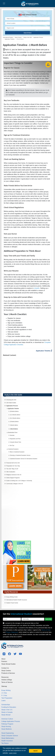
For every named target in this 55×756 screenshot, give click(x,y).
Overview (12, 435)
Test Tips (12, 445)
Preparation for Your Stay (13, 466)
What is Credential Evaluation (17, 452)
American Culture (7, 719)
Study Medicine (6, 729)
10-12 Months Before (15, 418)
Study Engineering (7, 733)
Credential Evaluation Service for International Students (23, 458)
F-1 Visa (4, 695)
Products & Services (8, 673)
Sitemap (4, 686)
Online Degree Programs (13, 477)
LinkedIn (36, 288)
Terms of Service (7, 682)
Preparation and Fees (15, 438)
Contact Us (5, 668)
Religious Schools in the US (13, 474)
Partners (4, 661)
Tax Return (5, 743)
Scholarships (5, 704)
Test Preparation (6, 698)
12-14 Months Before (15, 414)
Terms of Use (46, 630)
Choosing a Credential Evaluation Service (20, 455)
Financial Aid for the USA (13, 463)
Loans (3, 700)
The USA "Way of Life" (12, 468)
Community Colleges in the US (14, 483)
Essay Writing (6, 690)
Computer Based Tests (15, 442)
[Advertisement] (27, 375)
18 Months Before (14, 411)
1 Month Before (14, 429)
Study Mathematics (7, 738)
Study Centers (6, 670)
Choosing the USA (11, 399)
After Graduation (10, 471)
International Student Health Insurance (16, 600)
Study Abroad (5, 715)
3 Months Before (15, 425)
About (3, 659)
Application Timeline (44, 351)
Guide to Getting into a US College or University (19, 480)
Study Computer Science (9, 735)
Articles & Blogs (6, 680)
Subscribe (48, 619)
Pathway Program (7, 724)
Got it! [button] (35, 751)
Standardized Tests (12, 432)
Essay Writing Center (12, 597)
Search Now (27, 33)
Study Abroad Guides (8, 664)
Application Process (12, 405)
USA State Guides (11, 402)
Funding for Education (8, 707)
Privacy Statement (12, 632)
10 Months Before (14, 421)
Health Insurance (7, 740)
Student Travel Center (12, 603)
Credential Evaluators (13, 449)
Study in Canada (6, 712)
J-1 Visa (4, 693)
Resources (4, 677)
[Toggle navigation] (4, 4)
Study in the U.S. (7, 709)
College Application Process (10, 721)
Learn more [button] (13, 753)
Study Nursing (6, 726)
